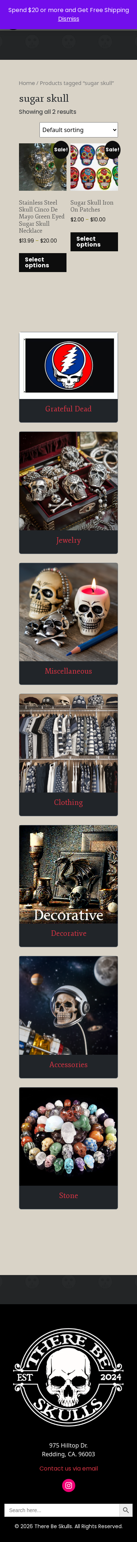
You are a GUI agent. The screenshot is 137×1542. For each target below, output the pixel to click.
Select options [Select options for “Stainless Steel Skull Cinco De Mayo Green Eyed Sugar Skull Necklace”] (37, 262)
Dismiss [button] (68, 19)
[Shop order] (78, 129)
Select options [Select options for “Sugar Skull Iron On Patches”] (88, 242)
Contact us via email (68, 1468)
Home (27, 83)
